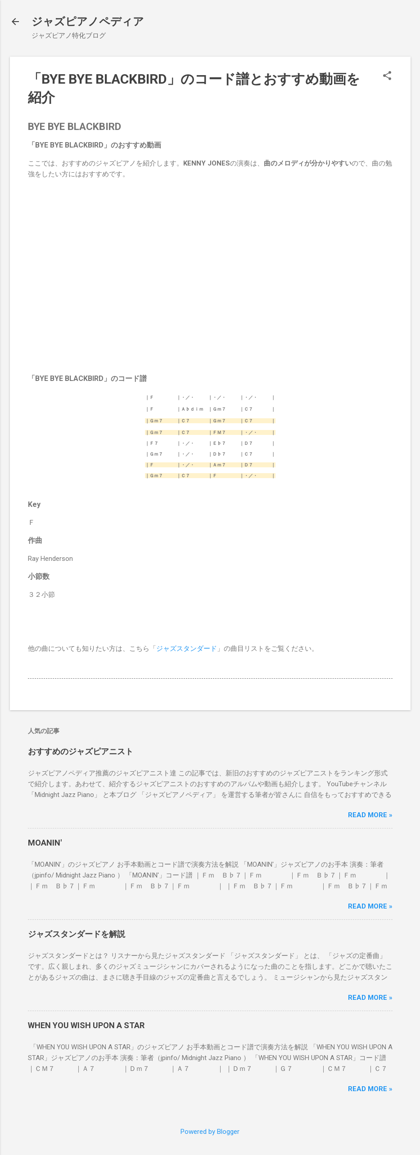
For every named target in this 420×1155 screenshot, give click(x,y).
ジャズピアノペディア (88, 21)
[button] (387, 76)
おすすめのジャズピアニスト (80, 751)
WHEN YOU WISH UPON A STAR (86, 1025)
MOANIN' (45, 842)
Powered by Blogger (210, 1132)
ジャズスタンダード (186, 649)
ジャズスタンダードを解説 (76, 934)
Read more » (370, 815)
